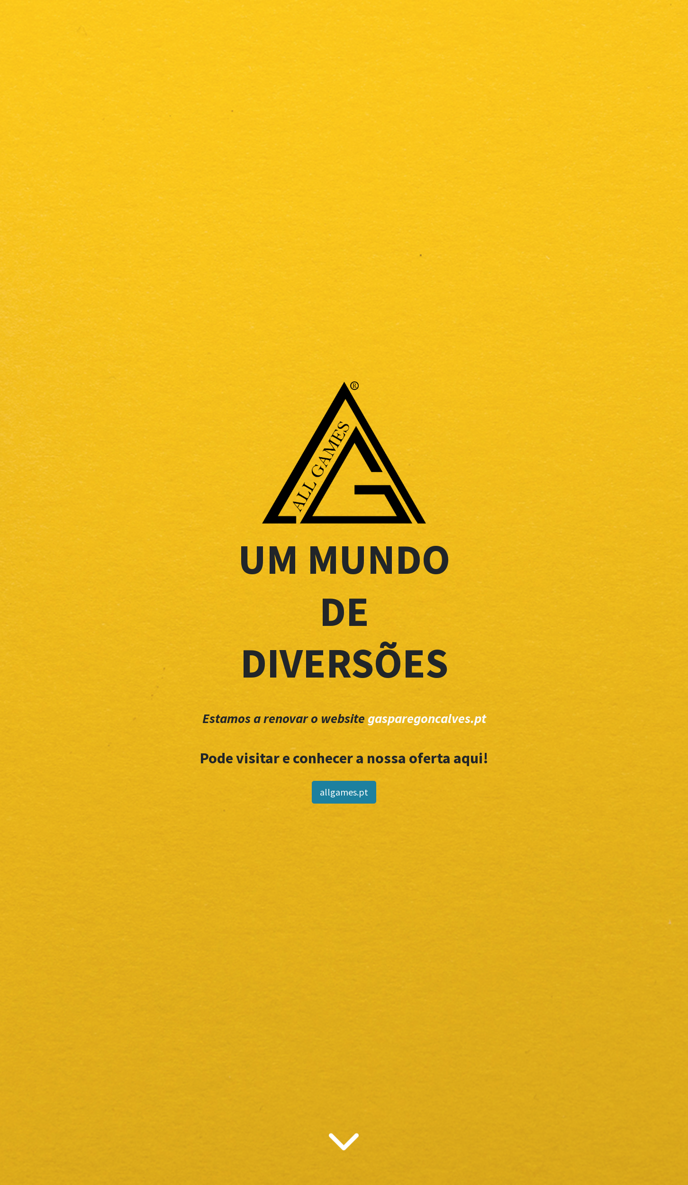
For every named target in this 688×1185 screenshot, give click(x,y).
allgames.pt (344, 792)
